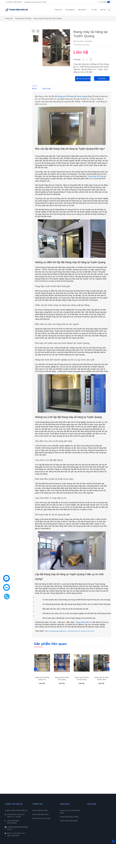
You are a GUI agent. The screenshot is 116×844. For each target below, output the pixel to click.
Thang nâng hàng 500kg (68, 821)
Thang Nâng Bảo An (83, 622)
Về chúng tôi (70, 10)
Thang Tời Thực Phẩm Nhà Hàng (70, 812)
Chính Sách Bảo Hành (40, 814)
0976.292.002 (17, 2)
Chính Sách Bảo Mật (39, 810)
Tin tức (94, 10)
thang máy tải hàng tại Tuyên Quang (72, 96)
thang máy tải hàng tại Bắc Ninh (101, 678)
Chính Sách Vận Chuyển (41, 818)
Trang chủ (58, 10)
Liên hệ (103, 10)
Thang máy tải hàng (95, 176)
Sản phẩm (83, 10)
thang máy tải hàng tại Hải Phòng (82, 678)
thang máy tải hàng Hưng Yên (42, 678)
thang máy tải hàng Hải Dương (62, 678)
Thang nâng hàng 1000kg (69, 817)
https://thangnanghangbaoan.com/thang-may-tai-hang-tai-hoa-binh (69, 631)
